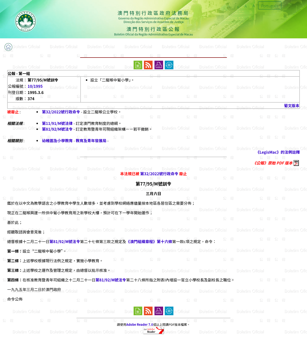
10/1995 (35, 86)
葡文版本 (291, 105)
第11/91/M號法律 (57, 123)
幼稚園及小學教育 (57, 140)
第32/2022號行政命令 (61, 112)
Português (269, 6)
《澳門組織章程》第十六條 (149, 241)
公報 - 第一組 (19, 73)
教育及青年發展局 (91, 140)
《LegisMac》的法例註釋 (278, 152)
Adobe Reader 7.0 (139, 324)
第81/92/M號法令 (57, 129)
